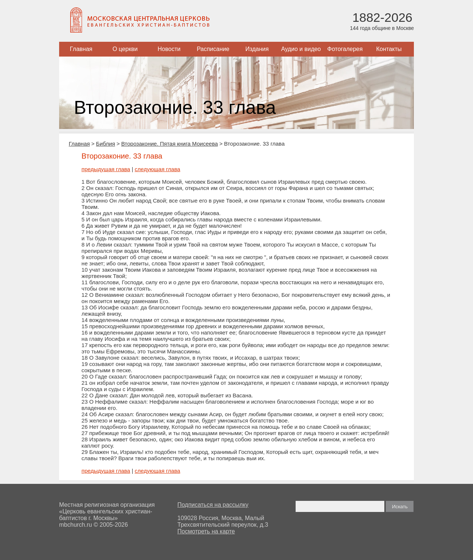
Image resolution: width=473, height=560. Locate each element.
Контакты (389, 49)
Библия (105, 143)
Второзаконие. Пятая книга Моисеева (169, 143)
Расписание (213, 49)
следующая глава (157, 169)
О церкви (124, 49)
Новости (169, 49)
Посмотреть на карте (206, 531)
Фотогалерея (345, 49)
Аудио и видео (301, 49)
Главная (81, 49)
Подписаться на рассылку (212, 505)
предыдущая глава (106, 169)
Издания (257, 49)
